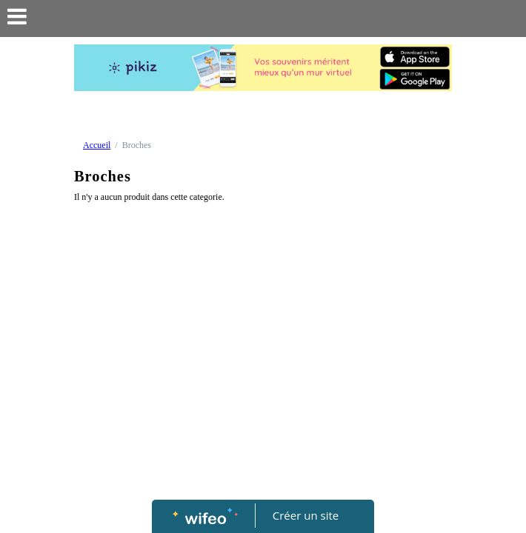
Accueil (96, 145)
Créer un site (306, 515)
